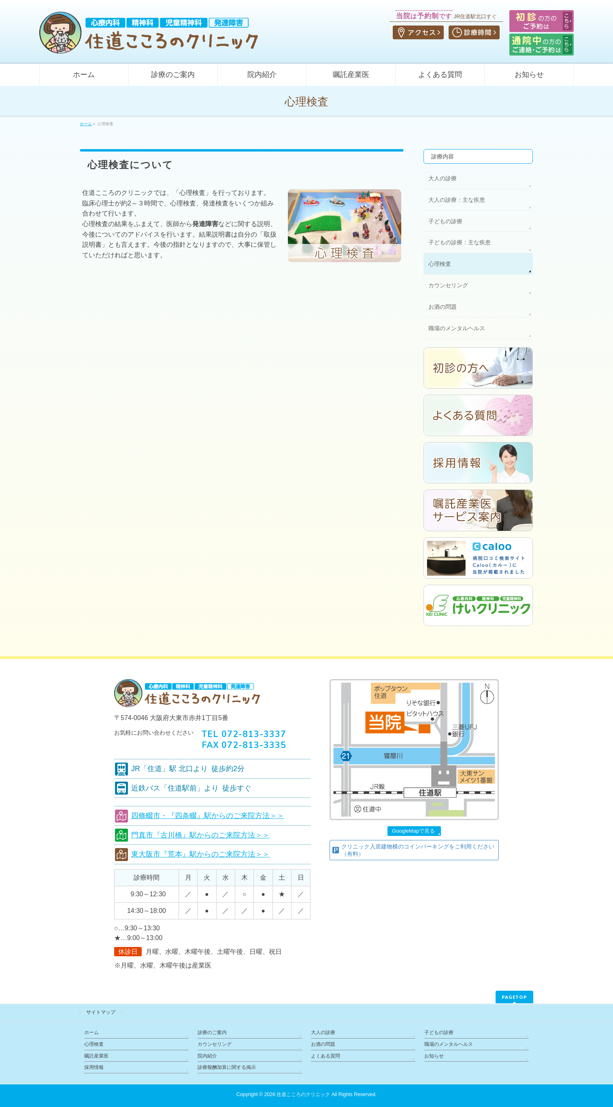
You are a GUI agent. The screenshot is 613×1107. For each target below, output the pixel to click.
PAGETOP (514, 997)
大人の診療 (442, 178)
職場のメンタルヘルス (456, 328)
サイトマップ (100, 1012)
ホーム (91, 1032)
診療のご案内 (212, 1032)
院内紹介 (207, 1056)
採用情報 (94, 1067)
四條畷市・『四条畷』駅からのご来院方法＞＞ (207, 816)
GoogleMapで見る (413, 831)
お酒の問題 (442, 306)
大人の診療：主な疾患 (456, 200)
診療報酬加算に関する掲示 (227, 1067)
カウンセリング (448, 285)
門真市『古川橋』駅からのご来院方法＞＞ (200, 835)
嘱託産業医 (96, 1056)
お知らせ (434, 1056)
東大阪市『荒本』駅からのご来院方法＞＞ (200, 854)
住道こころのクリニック (303, 1094)
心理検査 (439, 264)
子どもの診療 (445, 221)
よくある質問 (325, 1056)
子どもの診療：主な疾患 (459, 242)
